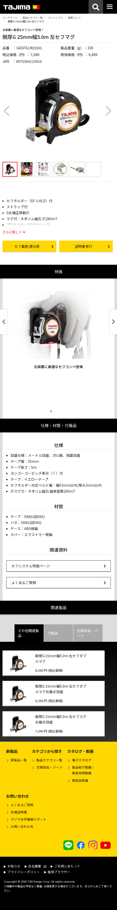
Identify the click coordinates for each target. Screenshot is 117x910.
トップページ (9, 17)
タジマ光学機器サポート (28, 819)
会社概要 (36, 866)
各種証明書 (19, 812)
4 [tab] (66, 411)
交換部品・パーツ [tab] (87, 633)
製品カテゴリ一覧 (33, 17)
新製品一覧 (19, 760)
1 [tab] (51, 411)
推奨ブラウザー (57, 871)
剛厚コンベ (74, 17)
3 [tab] (61, 411)
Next (113, 321)
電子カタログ (82, 760)
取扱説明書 (80, 780)
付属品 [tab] (52, 633)
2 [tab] (56, 411)
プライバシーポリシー (22, 871)
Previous (3, 321)
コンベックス (55, 17)
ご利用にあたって (65, 866)
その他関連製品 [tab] (28, 633)
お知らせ (12, 866)
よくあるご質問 (58, 582)
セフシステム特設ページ (58, 565)
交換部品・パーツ (49, 767)
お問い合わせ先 (22, 826)
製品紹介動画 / (80, 771)
